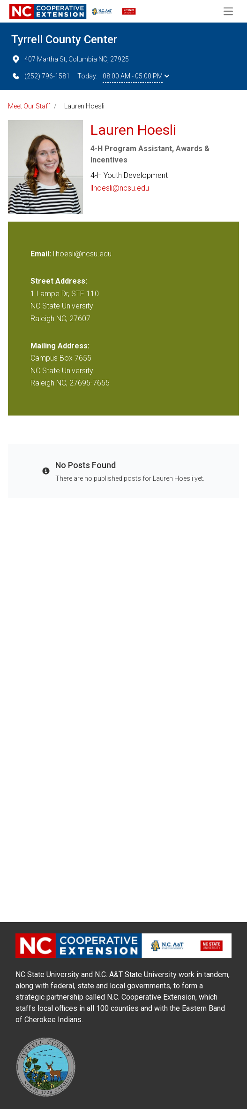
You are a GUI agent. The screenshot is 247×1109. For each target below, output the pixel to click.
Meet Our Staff (29, 106)
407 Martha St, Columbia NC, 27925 (70, 59)
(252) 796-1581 (40, 76)
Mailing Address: (60, 345)
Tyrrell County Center (64, 39)
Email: (41, 253)
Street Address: (58, 281)
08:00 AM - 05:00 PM (136, 76)
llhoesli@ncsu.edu (119, 188)
